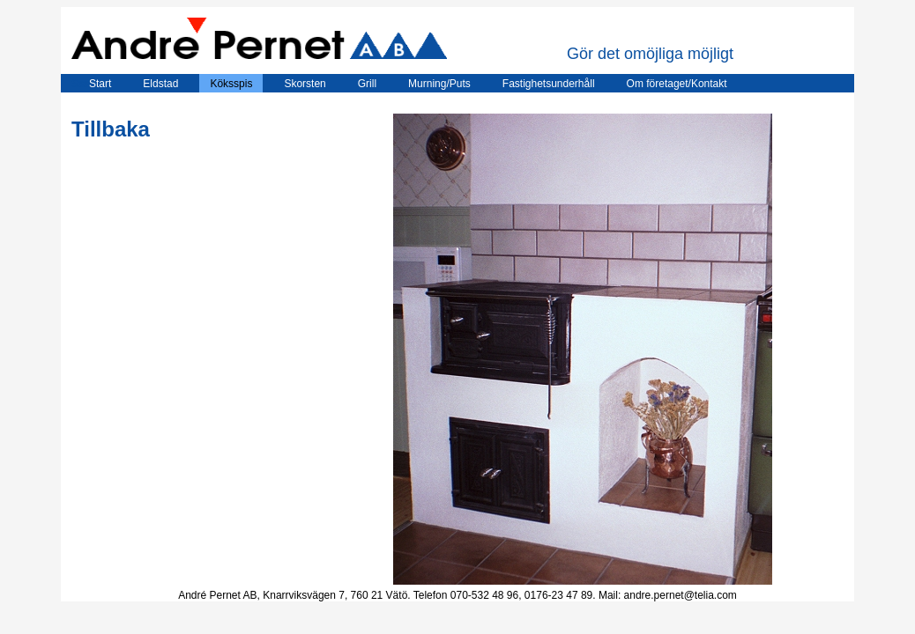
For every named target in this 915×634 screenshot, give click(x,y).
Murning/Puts (439, 83)
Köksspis (231, 83)
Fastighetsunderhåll (548, 83)
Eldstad (160, 83)
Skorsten (304, 83)
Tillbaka (110, 129)
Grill (367, 83)
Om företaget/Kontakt (677, 83)
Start (91, 83)
